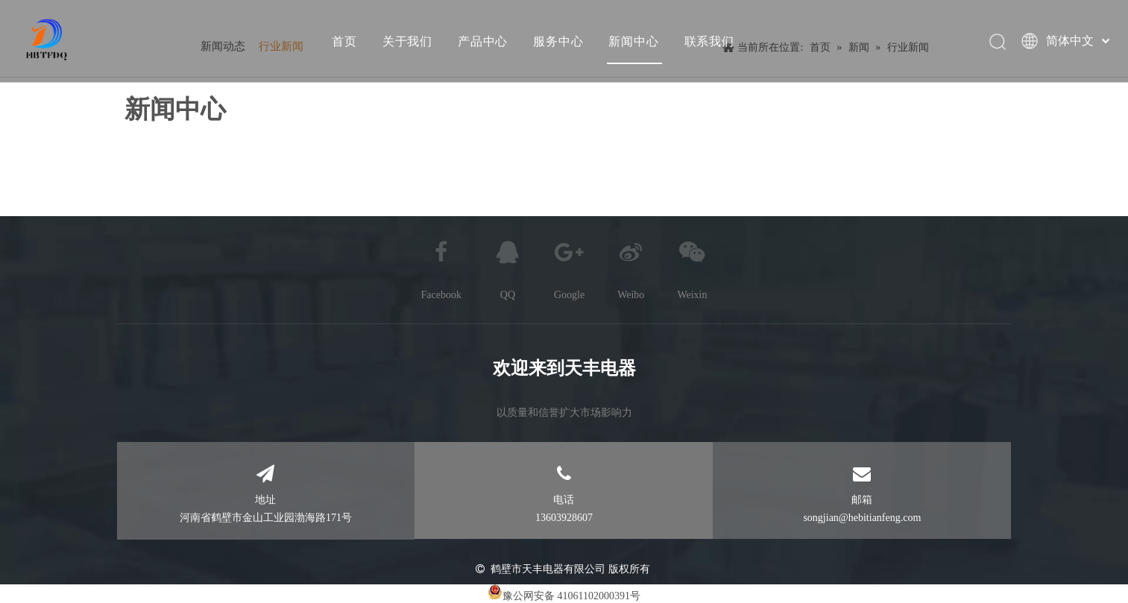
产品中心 (482, 41)
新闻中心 (633, 41)
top (1096, 539)
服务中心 (557, 41)
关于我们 (407, 41)
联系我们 (709, 41)
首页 (343, 41)
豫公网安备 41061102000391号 (571, 596)
